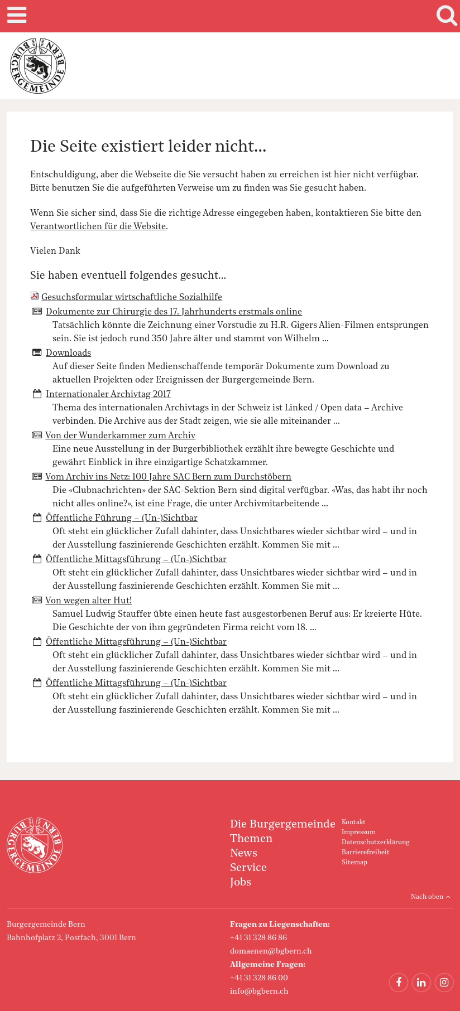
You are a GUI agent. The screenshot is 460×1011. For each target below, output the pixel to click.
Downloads (68, 353)
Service (248, 868)
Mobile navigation (15, 16)
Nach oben (427, 897)
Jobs (240, 882)
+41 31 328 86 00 (259, 978)
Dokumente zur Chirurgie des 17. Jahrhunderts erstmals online (174, 312)
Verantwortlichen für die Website (98, 226)
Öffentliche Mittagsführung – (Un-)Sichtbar (136, 559)
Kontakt (354, 822)
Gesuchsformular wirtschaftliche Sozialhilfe (131, 297)
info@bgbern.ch (259, 991)
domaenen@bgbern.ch (271, 951)
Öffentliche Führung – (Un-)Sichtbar (122, 518)
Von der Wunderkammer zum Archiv (120, 436)
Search (445, 16)
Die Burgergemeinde (283, 824)
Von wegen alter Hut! (88, 601)
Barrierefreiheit (366, 852)
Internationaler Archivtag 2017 (108, 394)
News (243, 853)
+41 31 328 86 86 (258, 938)
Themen (251, 839)
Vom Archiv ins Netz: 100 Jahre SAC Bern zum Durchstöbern (168, 477)
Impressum (359, 832)
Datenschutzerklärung (375, 842)
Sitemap (354, 862)
